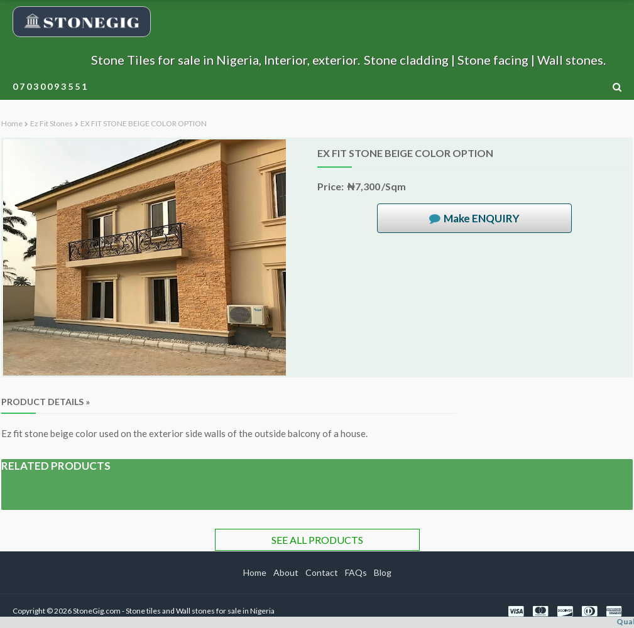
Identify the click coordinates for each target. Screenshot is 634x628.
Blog (382, 572)
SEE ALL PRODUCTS (317, 540)
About (285, 572)
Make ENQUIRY (482, 218)
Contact (321, 572)
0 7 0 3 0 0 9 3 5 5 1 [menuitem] (50, 86)
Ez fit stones (51, 123)
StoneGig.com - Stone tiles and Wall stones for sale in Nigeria (174, 610)
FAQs (356, 572)
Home (12, 123)
